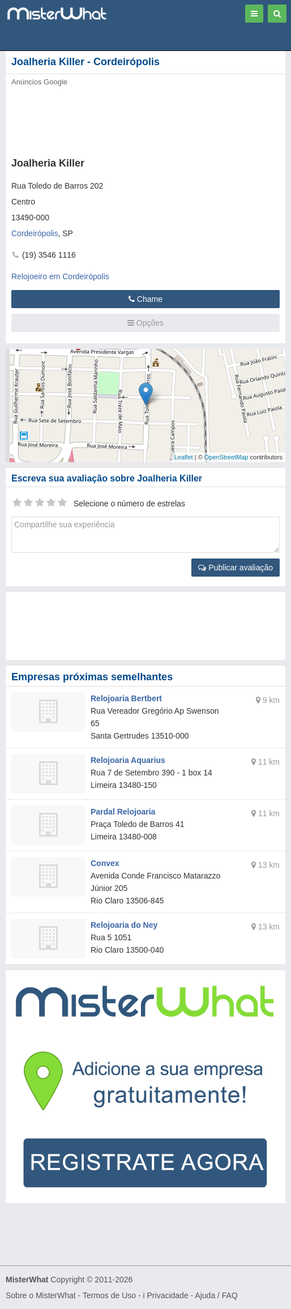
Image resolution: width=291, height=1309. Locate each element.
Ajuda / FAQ (216, 1295)
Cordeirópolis (34, 233)
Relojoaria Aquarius (128, 760)
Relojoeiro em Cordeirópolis (60, 276)
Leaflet (183, 457)
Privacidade (168, 1295)
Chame (145, 299)
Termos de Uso (109, 1295)
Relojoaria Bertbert (126, 698)
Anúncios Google (39, 82)
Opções (145, 322)
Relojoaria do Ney (124, 924)
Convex (105, 863)
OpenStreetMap (226, 457)
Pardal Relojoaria (123, 811)
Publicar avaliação (235, 567)
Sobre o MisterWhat (41, 1295)
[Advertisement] (133, 118)
